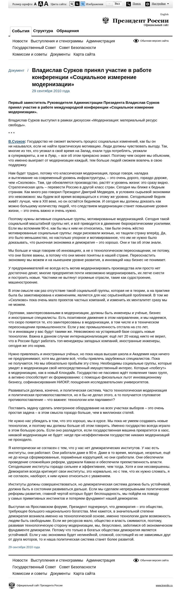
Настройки (159, 3)
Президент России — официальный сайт (135, 22)
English (164, 14)
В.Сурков (16, 141)
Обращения (68, 31)
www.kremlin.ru (164, 585)
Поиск (137, 3)
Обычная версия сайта (154, 40)
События (21, 31)
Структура (43, 31)
